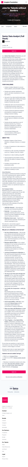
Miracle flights (14, 303)
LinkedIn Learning (9, 266)
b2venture (15, 367)
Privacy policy (10, 391)
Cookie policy (16, 391)
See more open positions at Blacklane (14, 376)
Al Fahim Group (10, 365)
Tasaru (22, 363)
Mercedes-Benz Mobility (14, 363)
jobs (2, 26)
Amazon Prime (14, 356)
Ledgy (13, 240)
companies (9, 26)
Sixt (3, 365)
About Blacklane (6, 172)
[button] (2, 2)
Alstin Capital (18, 365)
